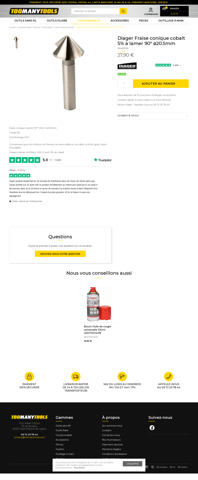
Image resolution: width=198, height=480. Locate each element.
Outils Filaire (57, 26)
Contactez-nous (111, 441)
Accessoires (120, 26)
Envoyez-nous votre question (60, 260)
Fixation (60, 455)
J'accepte (132, 464)
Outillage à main (171, 26)
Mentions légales (112, 455)
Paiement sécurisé (112, 451)
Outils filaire (62, 436)
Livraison (107, 436)
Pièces (59, 451)
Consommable (64, 441)
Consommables (88, 26)
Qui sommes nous (112, 432)
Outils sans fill (63, 432)
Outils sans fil (25, 26)
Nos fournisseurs (111, 446)
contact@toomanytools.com (29, 443)
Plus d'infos (79, 467)
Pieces (143, 26)
